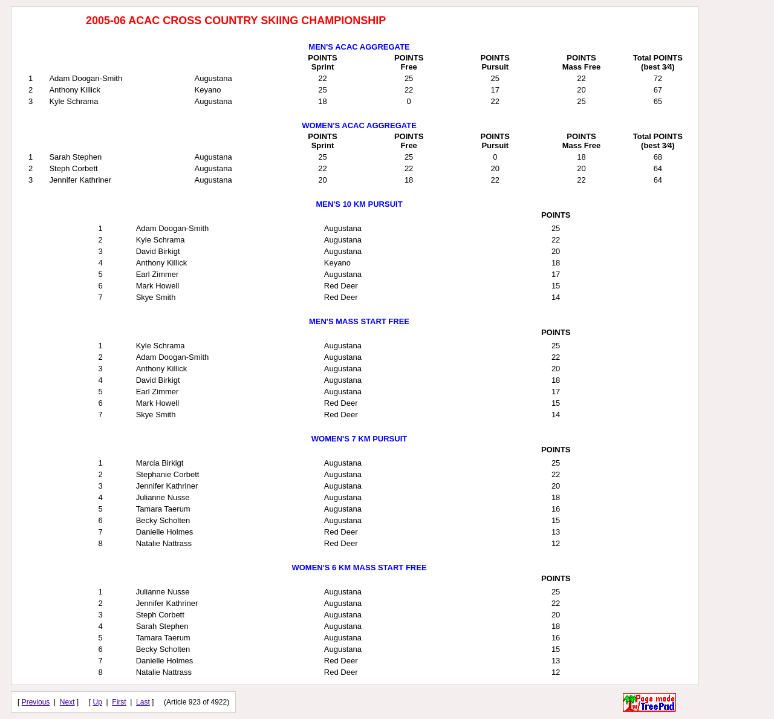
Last (143, 702)
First (119, 702)
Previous (36, 702)
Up (97, 702)
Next (67, 702)
